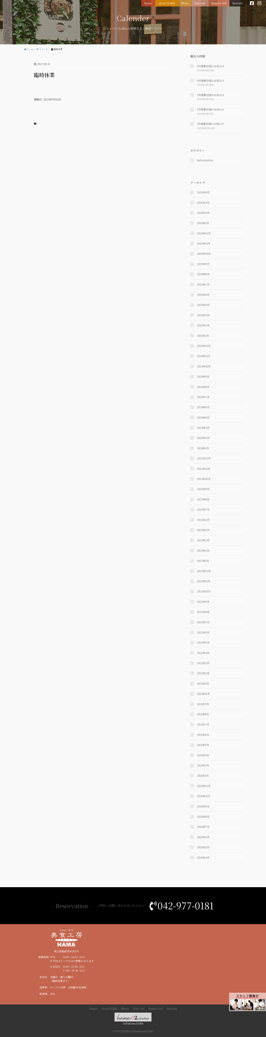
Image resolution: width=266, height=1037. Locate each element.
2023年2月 (203, 550)
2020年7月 (203, 827)
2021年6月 (203, 735)
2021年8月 (203, 714)
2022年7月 (203, 622)
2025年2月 (203, 325)
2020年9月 (203, 806)
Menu (186, 3)
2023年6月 (203, 520)
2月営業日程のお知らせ (210, 109)
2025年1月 (203, 336)
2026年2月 (203, 213)
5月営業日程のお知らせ (210, 66)
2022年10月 (204, 591)
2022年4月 (203, 653)
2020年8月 (203, 816)
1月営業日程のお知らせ (210, 124)
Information (205, 160)
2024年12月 (204, 346)
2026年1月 (203, 223)
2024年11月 (203, 356)
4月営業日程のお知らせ (210, 80)
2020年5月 (203, 847)
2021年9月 (203, 704)
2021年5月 (203, 745)
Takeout (201, 3)
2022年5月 (203, 642)
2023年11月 (203, 469)
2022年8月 (203, 612)
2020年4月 (203, 857)
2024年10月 (204, 366)
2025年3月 (203, 315)
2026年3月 (203, 203)
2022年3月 (203, 663)
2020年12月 (204, 786)
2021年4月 (203, 755)
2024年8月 (203, 387)
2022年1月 (203, 683)
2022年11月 (203, 581)
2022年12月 (204, 571)
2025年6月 (203, 295)
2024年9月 (203, 376)
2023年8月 (203, 499)
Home (151, 3)
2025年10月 (204, 254)
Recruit (238, 3)
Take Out (138, 1008)
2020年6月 (203, 837)
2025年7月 (203, 284)
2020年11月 (203, 796)
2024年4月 (203, 428)
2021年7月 (203, 724)
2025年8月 (203, 274)
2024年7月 (203, 397)
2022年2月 (203, 673)
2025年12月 (204, 233)
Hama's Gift (219, 3)
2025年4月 (203, 305)
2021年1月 (203, 775)
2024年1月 (203, 448)
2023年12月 (204, 458)
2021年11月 (203, 694)
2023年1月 (203, 561)
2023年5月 (203, 530)
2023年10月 (204, 479)
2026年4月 (203, 192)
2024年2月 (203, 438)
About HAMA (169, 3)
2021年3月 (203, 765)
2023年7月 (203, 509)
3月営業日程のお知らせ (210, 95)
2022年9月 (203, 602)
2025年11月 (203, 243)
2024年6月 (203, 407)
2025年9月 (203, 264)
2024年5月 (203, 417)
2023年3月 (203, 540)
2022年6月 (203, 632)
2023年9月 (203, 489)
